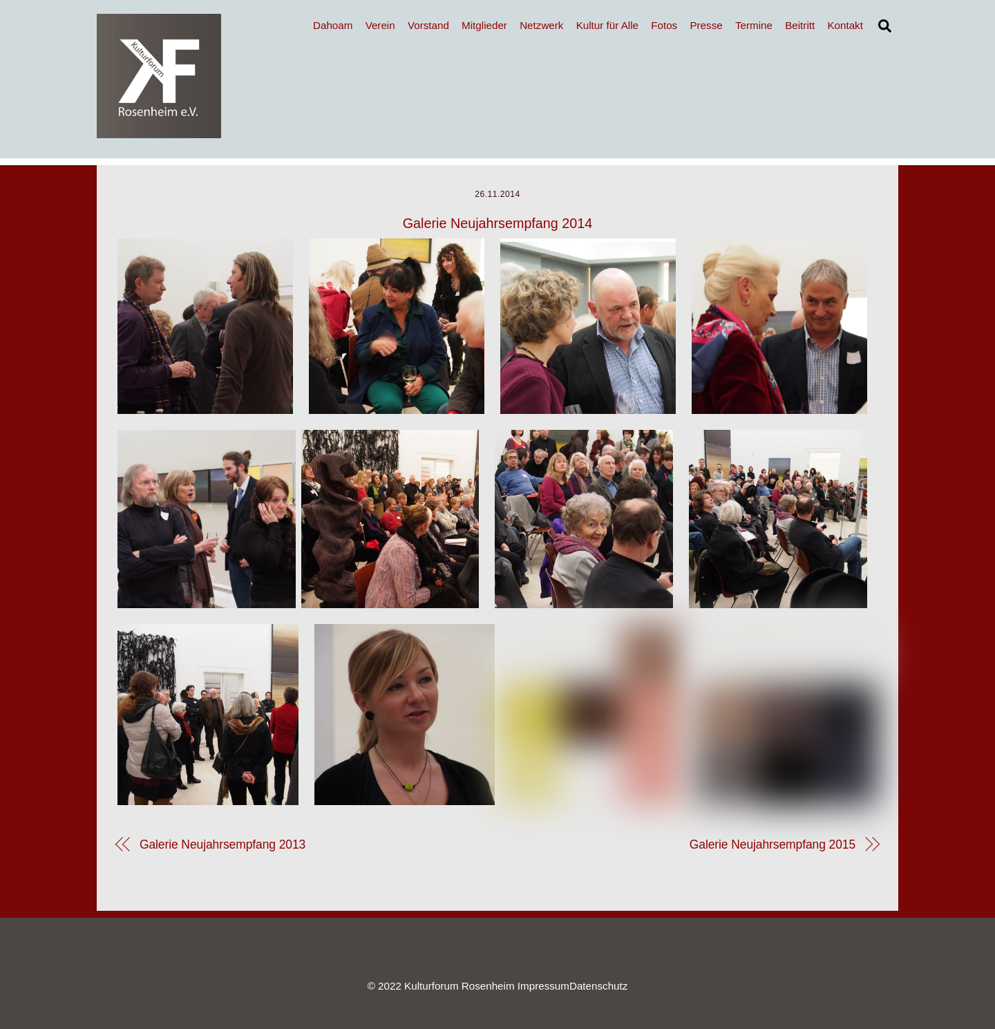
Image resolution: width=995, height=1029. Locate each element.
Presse (706, 25)
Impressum (543, 986)
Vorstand (428, 25)
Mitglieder (484, 25)
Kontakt (845, 25)
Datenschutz (598, 986)
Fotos (664, 25)
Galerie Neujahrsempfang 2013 (222, 844)
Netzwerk (541, 25)
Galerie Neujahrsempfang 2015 (772, 844)
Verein (380, 25)
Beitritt (800, 25)
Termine (754, 25)
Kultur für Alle (607, 25)
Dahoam (332, 25)
